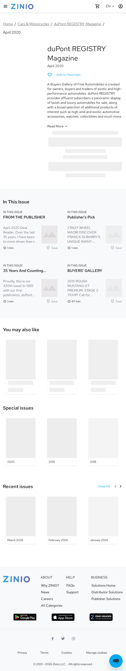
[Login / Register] (120, 6)
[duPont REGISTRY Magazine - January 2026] (103, 520)
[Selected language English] (110, 6)
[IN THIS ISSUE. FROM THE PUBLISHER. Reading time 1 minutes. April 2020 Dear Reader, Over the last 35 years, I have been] (30, 229)
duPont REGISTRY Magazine (77, 24)
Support (72, 592)
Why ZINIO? (50, 585)
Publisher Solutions (105, 599)
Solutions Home (103, 585)
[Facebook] (52, 638)
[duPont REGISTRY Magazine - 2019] (62, 442)
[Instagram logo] (73, 638)
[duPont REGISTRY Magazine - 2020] (20, 442)
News (45, 592)
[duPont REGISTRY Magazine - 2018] (103, 442)
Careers (47, 599)
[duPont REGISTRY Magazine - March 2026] (20, 520)
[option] (20, 366)
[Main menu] (5, 6)
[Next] (120, 486)
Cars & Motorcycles (33, 24)
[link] (21, 330)
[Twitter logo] (63, 638)
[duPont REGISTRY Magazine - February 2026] (62, 520)
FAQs (70, 585)
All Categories (51, 606)
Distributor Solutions (107, 592)
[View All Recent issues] (104, 486)
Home (8, 24)
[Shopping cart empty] (97, 6)
